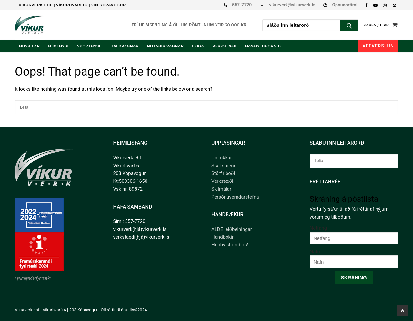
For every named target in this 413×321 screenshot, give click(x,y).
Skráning (354, 277)
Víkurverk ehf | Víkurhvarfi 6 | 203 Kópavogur (72, 5)
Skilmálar (221, 189)
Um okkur (221, 157)
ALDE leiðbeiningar (231, 229)
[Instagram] (384, 5)
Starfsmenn (224, 166)
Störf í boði (223, 173)
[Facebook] (366, 5)
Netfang (318, 228)
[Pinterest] (394, 5)
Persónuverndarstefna (235, 197)
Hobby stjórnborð (230, 245)
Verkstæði (222, 181)
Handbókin (223, 237)
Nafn (315, 251)
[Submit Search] (349, 26)
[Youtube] (375, 5)
